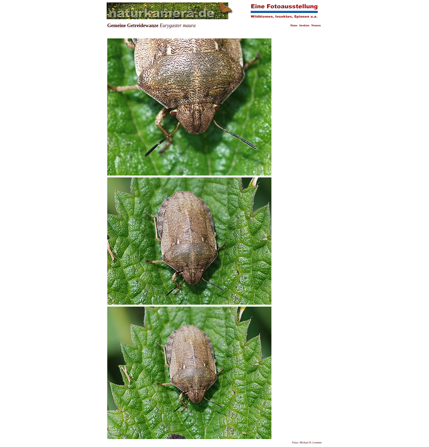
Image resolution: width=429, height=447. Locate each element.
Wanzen (316, 25)
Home (293, 25)
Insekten (304, 25)
